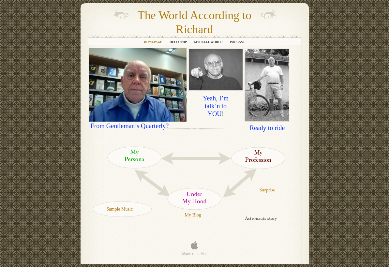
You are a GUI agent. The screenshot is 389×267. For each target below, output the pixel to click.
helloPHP (178, 42)
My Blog (193, 215)
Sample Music (120, 209)
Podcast (237, 42)
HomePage (153, 42)
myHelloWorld (208, 42)
